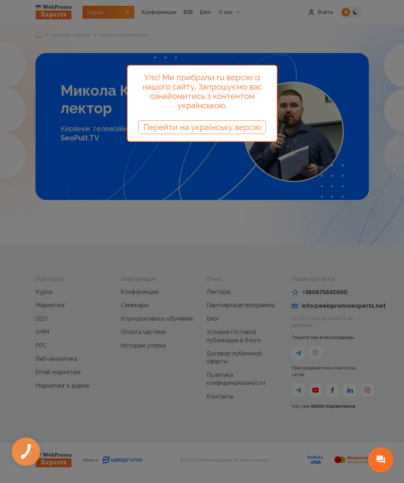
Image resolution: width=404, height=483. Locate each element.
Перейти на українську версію (202, 127)
